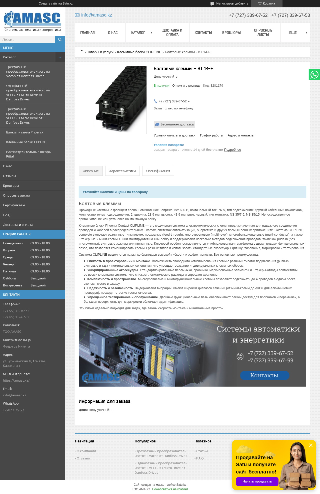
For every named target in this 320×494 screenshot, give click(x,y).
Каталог (9, 57)
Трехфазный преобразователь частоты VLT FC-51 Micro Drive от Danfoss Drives (28, 116)
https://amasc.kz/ (16, 380)
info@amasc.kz (14, 395)
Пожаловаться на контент (170, 489)
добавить (241, 3)
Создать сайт (48, 3)
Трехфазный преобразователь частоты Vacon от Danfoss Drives (28, 71)
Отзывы (9, 176)
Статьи (202, 451)
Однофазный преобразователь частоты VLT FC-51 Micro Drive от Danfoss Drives (28, 92)
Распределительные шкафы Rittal (29, 153)
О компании (86, 451)
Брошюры (11, 185)
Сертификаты (14, 205)
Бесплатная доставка (177, 124)
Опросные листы (16, 195)
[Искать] (60, 39)
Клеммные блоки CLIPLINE (26, 142)
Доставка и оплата (18, 224)
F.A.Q (6, 215)
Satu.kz (181, 484)
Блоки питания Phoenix (24, 132)
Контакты (203, 33)
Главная (87, 33)
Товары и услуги (100, 52)
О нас (7, 166)
